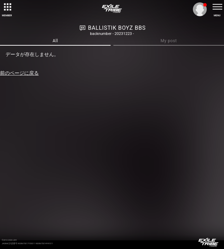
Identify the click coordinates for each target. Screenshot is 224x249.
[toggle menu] (217, 7)
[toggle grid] (7, 7)
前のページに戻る (19, 73)
